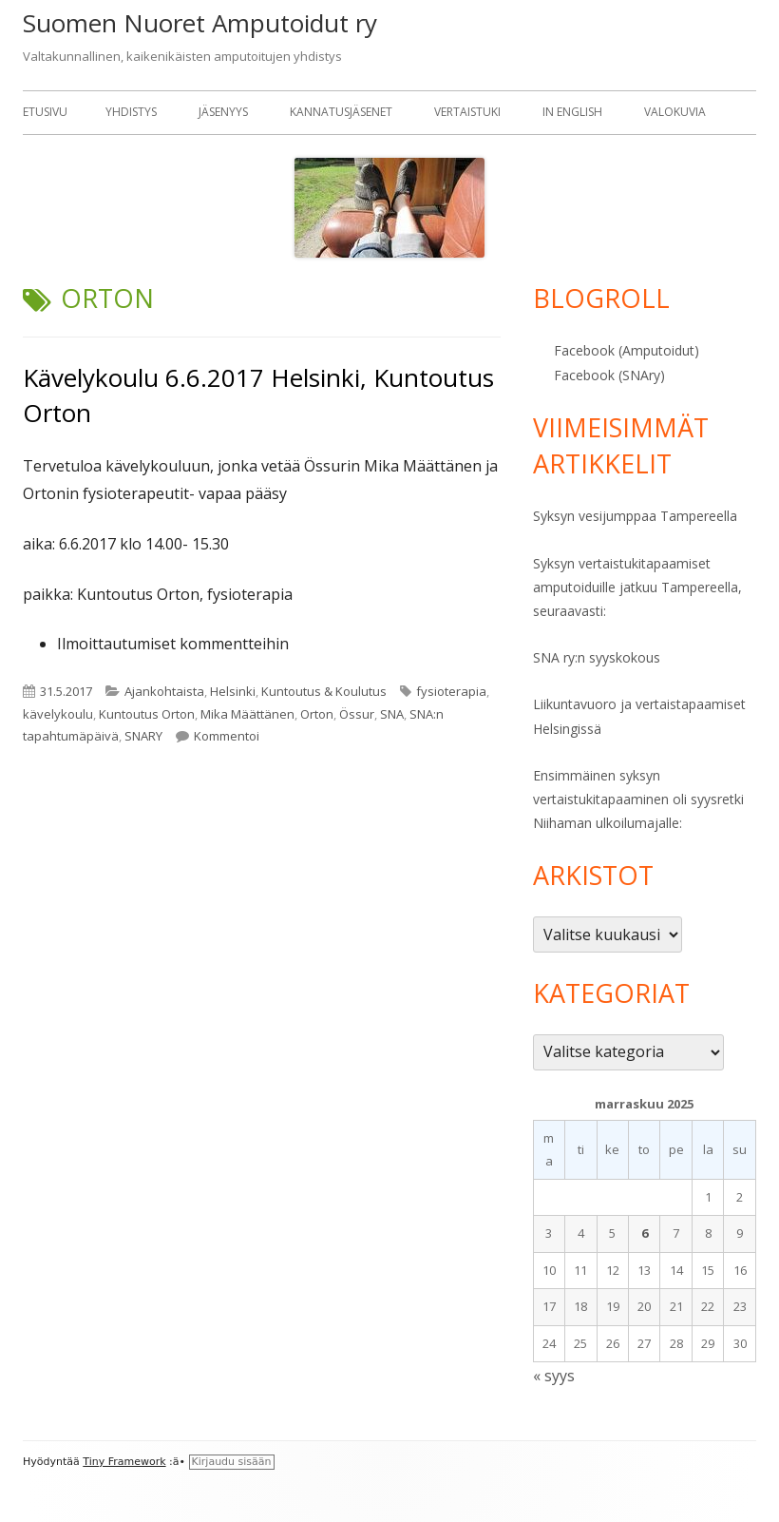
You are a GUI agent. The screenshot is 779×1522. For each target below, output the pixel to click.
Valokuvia (675, 112)
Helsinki (233, 691)
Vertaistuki (467, 112)
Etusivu (45, 112)
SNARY (143, 735)
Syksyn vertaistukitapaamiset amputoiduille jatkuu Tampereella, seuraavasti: (637, 587)
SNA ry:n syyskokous (596, 657)
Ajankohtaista (164, 691)
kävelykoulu (58, 713)
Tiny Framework (124, 1461)
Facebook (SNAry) (609, 375)
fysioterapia (451, 691)
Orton (316, 713)
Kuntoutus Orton (147, 713)
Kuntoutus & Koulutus (324, 691)
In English (572, 112)
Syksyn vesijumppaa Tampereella (635, 516)
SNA (392, 713)
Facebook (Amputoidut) (626, 350)
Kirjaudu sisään (232, 1461)
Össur (356, 713)
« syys (554, 1375)
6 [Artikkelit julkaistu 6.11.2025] (644, 1233)
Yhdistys (131, 112)
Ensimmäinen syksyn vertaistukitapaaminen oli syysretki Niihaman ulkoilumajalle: (638, 799)
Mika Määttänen (247, 713)
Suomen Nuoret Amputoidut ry (200, 23)
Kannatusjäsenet (341, 112)
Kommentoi (226, 735)
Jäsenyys (223, 112)
